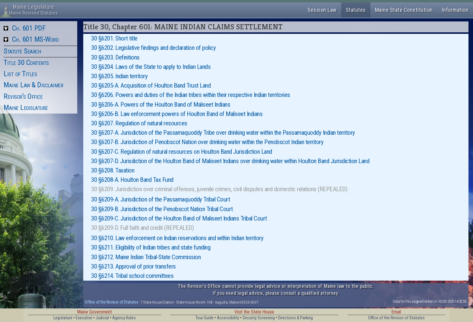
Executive (84, 317)
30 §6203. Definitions (115, 57)
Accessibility (228, 317)
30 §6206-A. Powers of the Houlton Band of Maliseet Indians (160, 104)
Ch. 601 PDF (29, 28)
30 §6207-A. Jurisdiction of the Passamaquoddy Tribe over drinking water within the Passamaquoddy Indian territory (223, 132)
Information (455, 10)
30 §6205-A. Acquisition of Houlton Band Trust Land (151, 85)
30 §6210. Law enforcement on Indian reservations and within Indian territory (177, 238)
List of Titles (20, 73)
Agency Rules (124, 317)
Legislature (62, 317)
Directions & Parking (295, 317)
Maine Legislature (26, 107)
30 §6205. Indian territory (119, 76)
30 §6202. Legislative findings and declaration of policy (153, 47)
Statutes (356, 10)
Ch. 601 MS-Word (35, 39)
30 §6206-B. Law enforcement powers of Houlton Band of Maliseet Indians (176, 114)
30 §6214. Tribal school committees (132, 275)
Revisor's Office (23, 96)
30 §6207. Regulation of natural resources (139, 123)
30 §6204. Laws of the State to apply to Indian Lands (151, 66)
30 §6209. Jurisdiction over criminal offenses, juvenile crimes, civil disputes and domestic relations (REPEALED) (219, 189)
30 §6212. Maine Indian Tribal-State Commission (146, 257)
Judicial (102, 317)
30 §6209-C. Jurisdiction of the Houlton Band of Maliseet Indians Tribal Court (179, 218)
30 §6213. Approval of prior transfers (133, 266)
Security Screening (259, 317)
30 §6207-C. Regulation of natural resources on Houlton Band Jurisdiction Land (181, 151)
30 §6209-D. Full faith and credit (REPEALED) (142, 227)
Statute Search (22, 51)
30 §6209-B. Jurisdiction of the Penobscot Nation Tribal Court (162, 209)
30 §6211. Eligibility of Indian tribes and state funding (150, 247)
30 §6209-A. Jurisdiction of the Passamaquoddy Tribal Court (160, 199)
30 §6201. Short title (114, 38)
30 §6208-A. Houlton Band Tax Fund (132, 179)
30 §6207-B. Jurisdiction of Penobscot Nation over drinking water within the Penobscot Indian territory (207, 142)
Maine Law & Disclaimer (33, 85)
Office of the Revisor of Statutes (111, 302)
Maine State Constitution (404, 10)
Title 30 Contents (26, 62)
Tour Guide (204, 317)
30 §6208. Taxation (112, 170)
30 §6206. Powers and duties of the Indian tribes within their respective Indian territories (190, 94)
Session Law (322, 10)
